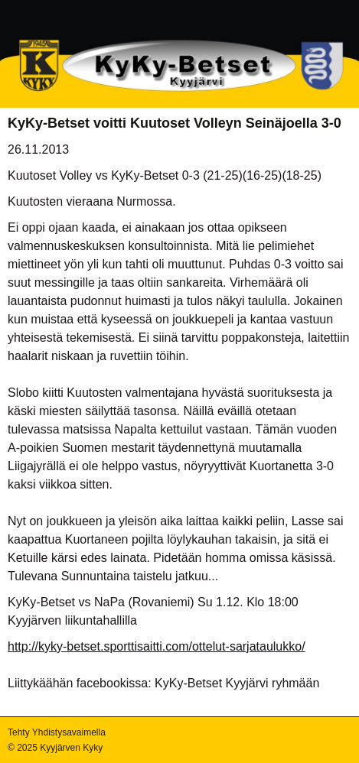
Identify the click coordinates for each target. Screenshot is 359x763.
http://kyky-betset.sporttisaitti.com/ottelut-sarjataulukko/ (156, 646)
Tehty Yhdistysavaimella (57, 732)
